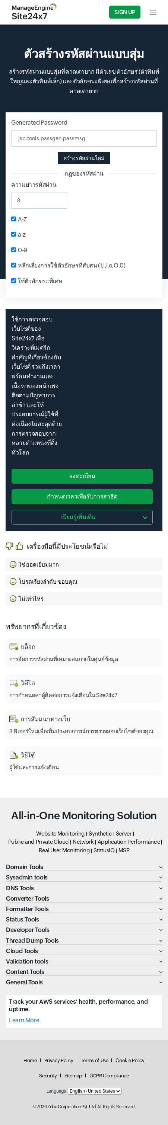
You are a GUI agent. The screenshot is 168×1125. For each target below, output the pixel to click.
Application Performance (129, 842)
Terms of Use (94, 1060)
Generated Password (39, 122)
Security (48, 1075)
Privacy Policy (58, 1060)
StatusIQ (103, 850)
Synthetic (100, 833)
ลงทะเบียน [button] (82, 476)
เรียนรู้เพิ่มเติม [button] (78, 516)
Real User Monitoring (64, 850)
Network (83, 842)
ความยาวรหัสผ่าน (33, 184)
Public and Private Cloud (38, 842)
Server (124, 833)
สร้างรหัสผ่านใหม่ (84, 158)
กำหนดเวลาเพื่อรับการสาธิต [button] (82, 496)
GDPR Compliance (109, 1075)
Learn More (24, 1020)
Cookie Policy (129, 1060)
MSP (124, 850)
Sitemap (73, 1075)
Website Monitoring (60, 833)
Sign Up (124, 12)
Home (30, 1060)
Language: (57, 1091)
